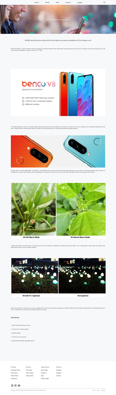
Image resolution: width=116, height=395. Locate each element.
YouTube (58, 375)
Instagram (58, 373)
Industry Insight (45, 378)
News (42, 375)
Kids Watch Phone (15, 370)
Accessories (14, 378)
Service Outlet (29, 375)
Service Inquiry (29, 373)
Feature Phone (14, 375)
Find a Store (29, 370)
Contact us (68, 2)
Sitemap (103, 390)
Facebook (58, 370)
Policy (94, 390)
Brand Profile (44, 370)
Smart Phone (14, 373)
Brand (57, 2)
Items (98, 390)
